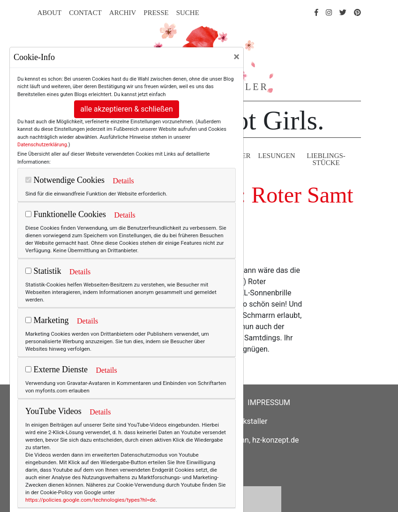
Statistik (43, 271)
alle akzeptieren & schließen (126, 109)
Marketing (46, 320)
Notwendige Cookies (65, 180)
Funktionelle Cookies (65, 214)
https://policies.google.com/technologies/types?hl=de (90, 500)
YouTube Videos (53, 411)
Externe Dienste (56, 369)
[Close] (236, 57)
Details (123, 181)
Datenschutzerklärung (42, 145)
